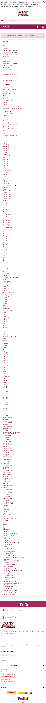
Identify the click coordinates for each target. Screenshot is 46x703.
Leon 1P (5, 344)
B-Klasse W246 (7, 428)
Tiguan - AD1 (7, 183)
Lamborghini (8, 544)
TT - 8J (5, 272)
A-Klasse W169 (7, 421)
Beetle (5, 99)
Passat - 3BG (6, 147)
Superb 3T (6, 314)
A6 (3, 235)
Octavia (5, 298)
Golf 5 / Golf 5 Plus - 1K (10, 124)
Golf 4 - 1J (6, 123)
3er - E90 (5, 360)
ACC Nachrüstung (9, 548)
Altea (4, 325)
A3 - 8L (5, 213)
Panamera (6, 529)
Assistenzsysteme (8, 93)
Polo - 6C (5, 159)
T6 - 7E (5, 141)
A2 (3, 207)
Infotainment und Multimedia (13, 570)
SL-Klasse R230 (7, 496)
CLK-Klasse (6, 447)
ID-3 (4, 86)
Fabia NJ (5, 285)
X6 (3, 406)
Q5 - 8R (5, 261)
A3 (3, 211)
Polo (4, 158)
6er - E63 (5, 380)
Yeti (4, 320)
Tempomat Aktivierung (10, 533)
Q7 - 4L (5, 266)
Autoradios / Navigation (10, 336)
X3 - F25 (5, 399)
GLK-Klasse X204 (8, 474)
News (4, 47)
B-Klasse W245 (7, 426)
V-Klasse (5, 507)
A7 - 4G (5, 244)
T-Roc (4, 176)
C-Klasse (5, 430)
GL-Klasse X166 (7, 471)
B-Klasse (5, 425)
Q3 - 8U (5, 257)
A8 (3, 246)
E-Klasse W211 (7, 461)
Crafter (5, 115)
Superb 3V (6, 318)
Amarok (5, 91)
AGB (4, 58)
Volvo (5, 546)
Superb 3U (6, 316)
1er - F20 (5, 355)
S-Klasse (5, 487)
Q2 (4, 251)
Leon (4, 342)
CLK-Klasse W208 (8, 448)
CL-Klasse (6, 437)
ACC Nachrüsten (8, 69)
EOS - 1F (5, 119)
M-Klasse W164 (7, 480)
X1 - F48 (5, 393)
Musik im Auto (7, 113)
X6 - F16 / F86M (7, 410)
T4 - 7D (5, 137)
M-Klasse (5, 476)
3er (4, 356)
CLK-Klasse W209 (8, 450)
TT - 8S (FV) (6, 274)
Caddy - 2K (6, 104)
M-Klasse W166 (7, 482)
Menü (6, 27)
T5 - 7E (5, 139)
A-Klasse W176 (7, 423)
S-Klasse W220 (7, 489)
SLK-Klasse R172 (8, 504)
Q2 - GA (5, 253)
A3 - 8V (5, 217)
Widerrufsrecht (7, 65)
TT (3, 270)
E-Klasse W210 (7, 460)
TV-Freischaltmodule (10, 592)
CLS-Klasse (6, 452)
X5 (3, 401)
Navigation (6, 67)
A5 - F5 (5, 233)
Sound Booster (8, 587)
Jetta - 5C (5, 134)
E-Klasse (5, 458)
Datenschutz (7, 56)
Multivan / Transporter (10, 136)
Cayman (5, 528)
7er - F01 (5, 388)
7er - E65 (5, 386)
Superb (5, 312)
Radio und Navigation (9, 89)
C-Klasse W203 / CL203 (10, 434)
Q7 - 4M (5, 268)
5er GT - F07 (6, 377)
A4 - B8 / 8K (6, 224)
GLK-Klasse (6, 472)
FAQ (4, 45)
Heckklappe (6, 296)
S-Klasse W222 (7, 493)
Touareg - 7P (7, 191)
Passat (5, 143)
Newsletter (6, 54)
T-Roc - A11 (6, 178)
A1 (3, 202)
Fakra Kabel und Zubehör (11, 561)
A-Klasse (5, 419)
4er (4, 364)
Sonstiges (6, 537)
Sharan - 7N (6, 174)
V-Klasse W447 (7, 509)
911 (4, 522)
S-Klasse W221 (7, 491)
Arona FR (5, 331)
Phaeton (5, 154)
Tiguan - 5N (6, 182)
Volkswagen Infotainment (10, 74)
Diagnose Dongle (8, 294)
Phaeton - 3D (7, 156)
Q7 (4, 264)
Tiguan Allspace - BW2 (9, 185)
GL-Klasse (6, 467)
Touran (5, 193)
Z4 (3, 412)
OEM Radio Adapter (10, 577)
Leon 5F (5, 345)
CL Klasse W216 (7, 439)
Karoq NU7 (6, 288)
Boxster (5, 524)
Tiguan (5, 180)
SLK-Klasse (6, 500)
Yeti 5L (5, 321)
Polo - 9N (5, 165)
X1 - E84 (5, 391)
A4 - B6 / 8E (6, 220)
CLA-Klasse (6, 443)
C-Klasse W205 (7, 436)
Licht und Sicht (7, 112)
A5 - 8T (5, 231)
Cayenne (5, 526)
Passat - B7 (6, 150)
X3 (3, 395)
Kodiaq (5, 290)
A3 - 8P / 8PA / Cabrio (9, 215)
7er (4, 384)
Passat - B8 (6, 152)
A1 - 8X (5, 204)
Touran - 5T (6, 198)
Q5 (4, 259)
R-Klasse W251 (7, 485)
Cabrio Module (8, 553)
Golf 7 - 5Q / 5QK (8, 128)
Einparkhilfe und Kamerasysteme (13, 108)
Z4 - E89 (5, 415)
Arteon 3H (6, 97)
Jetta (4, 130)
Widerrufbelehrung (8, 674)
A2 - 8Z (5, 209)
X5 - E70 (5, 402)
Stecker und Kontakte (10, 590)
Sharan (5, 172)
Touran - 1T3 (7, 196)
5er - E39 (5, 371)
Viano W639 (6, 515)
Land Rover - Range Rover (12, 542)
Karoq (4, 286)
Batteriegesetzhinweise (10, 63)
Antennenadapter (9, 550)
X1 (3, 390)
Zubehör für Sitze (9, 594)
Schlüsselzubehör (9, 539)
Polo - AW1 (6, 167)
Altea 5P (5, 327)
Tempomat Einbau (8, 535)
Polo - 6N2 (6, 161)
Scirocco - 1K (7, 170)
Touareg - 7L (6, 189)
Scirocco (5, 169)
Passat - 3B (6, 145)
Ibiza (4, 338)
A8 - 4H (5, 250)
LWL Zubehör (8, 574)
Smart (6, 541)
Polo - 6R (5, 163)
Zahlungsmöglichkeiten (10, 50)
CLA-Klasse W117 (8, 445)
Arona (4, 329)
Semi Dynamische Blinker (11, 583)
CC (3, 106)
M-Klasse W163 (7, 478)
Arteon (5, 95)
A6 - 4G (5, 240)
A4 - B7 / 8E (6, 222)
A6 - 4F (5, 239)
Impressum (6, 62)
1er (4, 351)
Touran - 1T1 (7, 194)
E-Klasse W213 (7, 465)
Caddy (5, 102)
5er (4, 369)
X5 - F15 (5, 404)
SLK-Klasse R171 (8, 502)
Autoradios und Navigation (11, 277)
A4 (3, 218)
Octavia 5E (6, 303)
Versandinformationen (10, 52)
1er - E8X (5, 353)
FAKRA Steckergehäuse (11, 563)
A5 (3, 229)
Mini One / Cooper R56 (10, 518)
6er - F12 (5, 382)
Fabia (4, 279)
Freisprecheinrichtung (9, 110)
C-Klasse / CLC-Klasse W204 (11, 432)
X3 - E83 (5, 397)
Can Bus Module (9, 555)
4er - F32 (5, 366)
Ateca (4, 333)
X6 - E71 (5, 408)
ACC (4, 73)
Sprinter (5, 506)
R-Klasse (5, 483)
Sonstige (6, 585)
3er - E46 (5, 358)
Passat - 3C (6, 148)
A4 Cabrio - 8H (7, 228)
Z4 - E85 (5, 414)
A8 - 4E (5, 248)
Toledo (5, 347)
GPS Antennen (8, 566)
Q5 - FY (5, 263)
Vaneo (5, 511)
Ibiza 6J (5, 340)
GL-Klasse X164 (7, 469)
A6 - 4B (5, 237)
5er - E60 (5, 373)
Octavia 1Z (6, 301)
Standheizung (8, 588)
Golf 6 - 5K (6, 126)
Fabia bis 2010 (7, 283)
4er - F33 (5, 367)
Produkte (6, 579)
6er (4, 379)
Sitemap (5, 60)
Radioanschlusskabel (10, 581)
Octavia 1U (6, 299)
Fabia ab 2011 (7, 281)
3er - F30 (5, 362)
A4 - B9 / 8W (6, 226)
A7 (3, 242)
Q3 (4, 255)
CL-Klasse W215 (7, 441)
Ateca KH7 (6, 334)
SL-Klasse (6, 495)
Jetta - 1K (5, 132)
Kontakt (5, 49)
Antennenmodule (8, 88)
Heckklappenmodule (10, 568)
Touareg (5, 187)
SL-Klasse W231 (7, 498)
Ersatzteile (7, 559)
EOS (4, 117)
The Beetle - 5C (7, 101)
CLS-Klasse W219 (8, 456)
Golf (4, 121)
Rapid (4, 305)
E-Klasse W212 (7, 463)
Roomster (6, 309)
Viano (4, 513)
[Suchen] (25, 20)
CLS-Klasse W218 (8, 454)
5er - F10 (5, 375)
